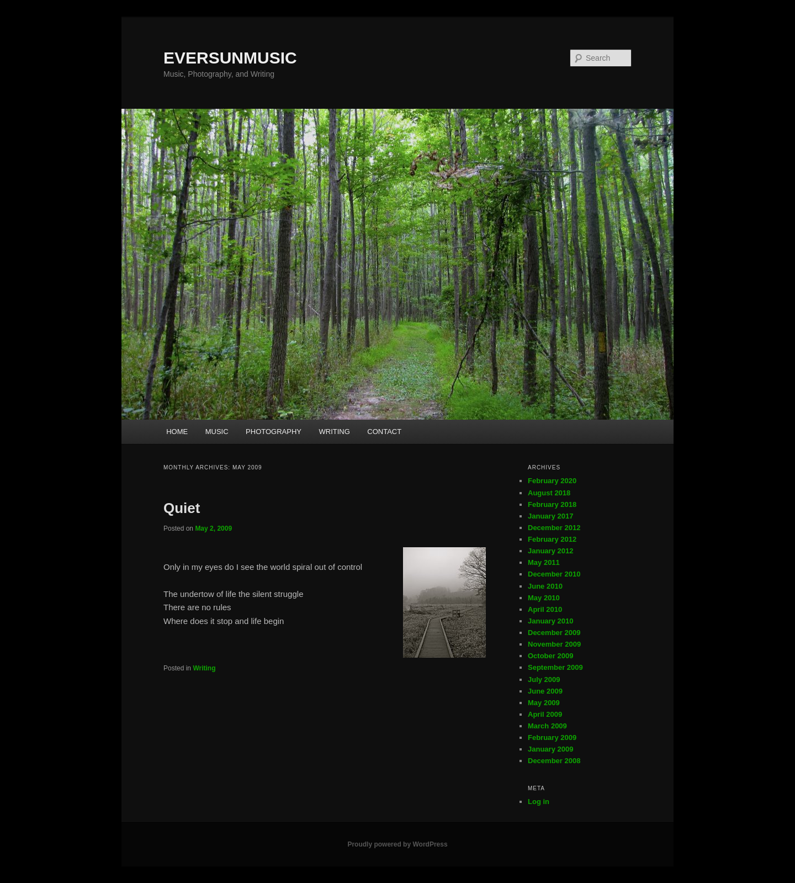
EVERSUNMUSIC (230, 58)
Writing (204, 668)
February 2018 (552, 504)
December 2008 (554, 761)
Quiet (181, 508)
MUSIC (217, 431)
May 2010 (544, 598)
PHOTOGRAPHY (273, 431)
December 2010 (554, 574)
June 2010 (545, 586)
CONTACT (384, 431)
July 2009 (544, 679)
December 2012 (554, 528)
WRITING (334, 431)
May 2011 (544, 562)
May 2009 (544, 703)
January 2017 (550, 516)
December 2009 (554, 632)
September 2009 (555, 667)
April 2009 (545, 714)
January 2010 (550, 621)
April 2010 (545, 609)
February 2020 (552, 481)
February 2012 (552, 539)
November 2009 (554, 644)
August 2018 (549, 493)
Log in (538, 801)
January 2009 (550, 749)
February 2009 (552, 737)
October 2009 (550, 656)
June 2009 (545, 691)
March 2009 (547, 726)
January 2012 (550, 551)
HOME (177, 431)
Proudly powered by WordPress (397, 844)
